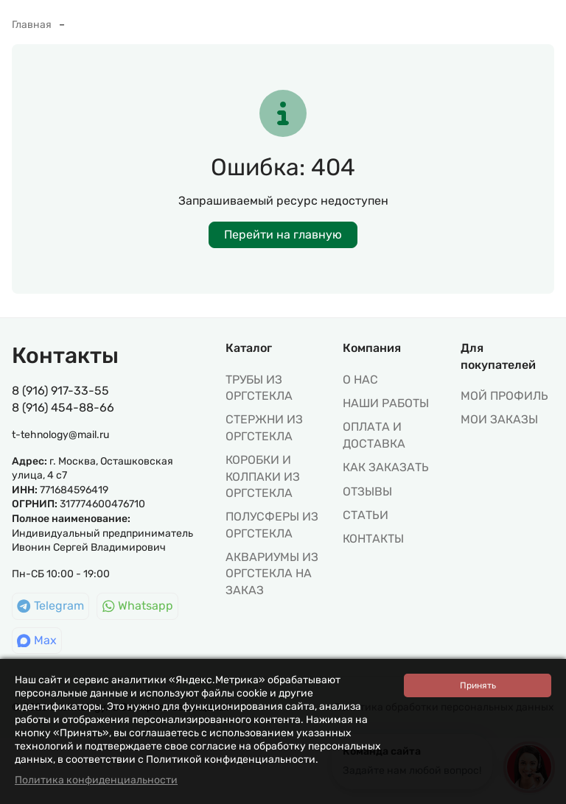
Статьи (365, 515)
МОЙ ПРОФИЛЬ (504, 396)
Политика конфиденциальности (96, 780)
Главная (32, 24)
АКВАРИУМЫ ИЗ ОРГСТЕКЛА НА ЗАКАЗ (272, 573)
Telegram (50, 606)
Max (37, 640)
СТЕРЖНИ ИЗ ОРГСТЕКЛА (264, 427)
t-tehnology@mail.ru (60, 435)
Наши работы (386, 403)
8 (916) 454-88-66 (63, 408)
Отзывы (367, 491)
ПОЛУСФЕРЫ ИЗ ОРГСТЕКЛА (272, 524)
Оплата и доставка (374, 435)
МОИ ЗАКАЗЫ (499, 419)
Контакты (373, 539)
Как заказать (386, 467)
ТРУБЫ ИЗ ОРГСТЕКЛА (259, 388)
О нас (360, 380)
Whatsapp (138, 606)
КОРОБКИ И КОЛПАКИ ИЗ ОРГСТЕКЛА (263, 476)
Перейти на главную (283, 234)
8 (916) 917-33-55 (60, 391)
